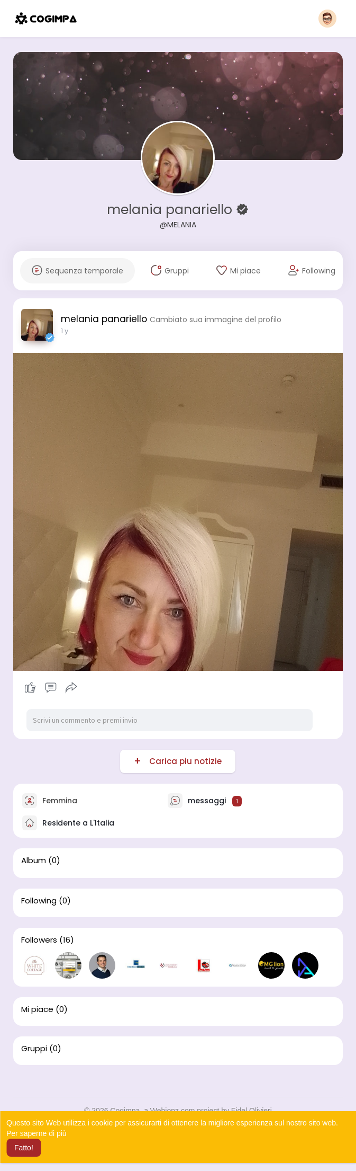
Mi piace (37, 1009)
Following (39, 901)
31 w (68, 331)
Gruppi (34, 1048)
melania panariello (171, 209)
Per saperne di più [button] (36, 1133)
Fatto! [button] (23, 1147)
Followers (39, 940)
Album (33, 860)
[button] (327, 18)
